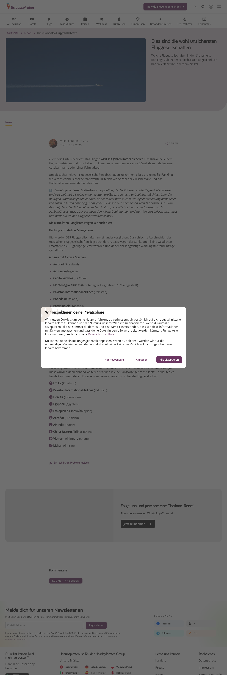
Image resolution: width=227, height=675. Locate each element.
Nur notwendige (114, 359)
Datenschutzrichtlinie (101, 334)
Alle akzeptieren (169, 359)
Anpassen (142, 359)
